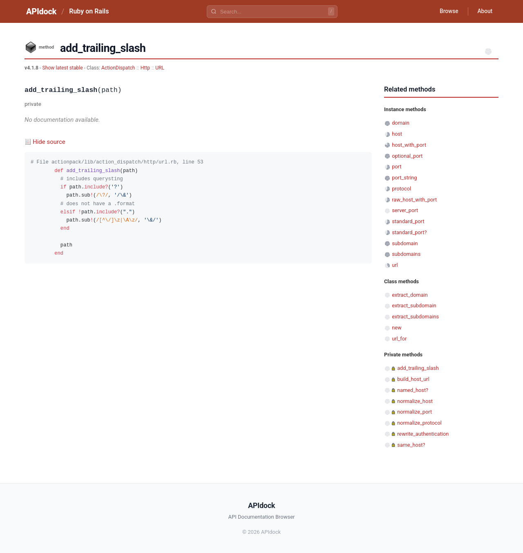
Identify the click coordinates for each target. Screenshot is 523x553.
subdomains (406, 254)
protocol (401, 189)
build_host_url (413, 379)
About (484, 11)
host (397, 134)
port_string (404, 178)
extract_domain (410, 295)
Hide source (49, 142)
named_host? (412, 390)
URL (159, 68)
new (396, 328)
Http (145, 68)
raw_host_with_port (414, 200)
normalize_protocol (419, 423)
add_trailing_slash (418, 368)
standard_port (408, 221)
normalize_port (414, 412)
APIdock (41, 11)
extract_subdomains (415, 316)
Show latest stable (63, 68)
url (395, 265)
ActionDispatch (118, 68)
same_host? (411, 445)
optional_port (407, 156)
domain (400, 123)
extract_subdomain (414, 305)
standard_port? (409, 232)
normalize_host (415, 401)
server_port (405, 210)
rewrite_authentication (423, 434)
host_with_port (409, 145)
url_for (399, 339)
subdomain (405, 243)
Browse (447, 11)
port (396, 166)
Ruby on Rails (89, 11)
